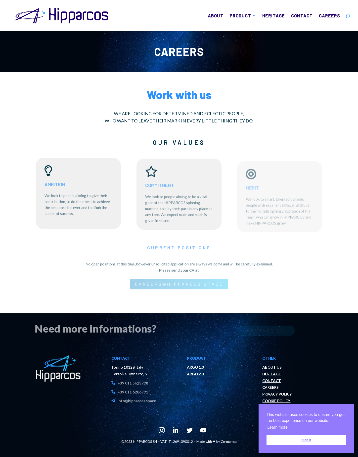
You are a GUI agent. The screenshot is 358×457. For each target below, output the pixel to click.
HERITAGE (271, 374)
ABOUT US (271, 367)
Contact (302, 16)
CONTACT (271, 380)
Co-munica (229, 442)
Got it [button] (306, 440)
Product (240, 16)
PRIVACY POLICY (277, 394)
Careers (329, 16)
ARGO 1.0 (195, 367)
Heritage (273, 16)
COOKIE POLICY (276, 401)
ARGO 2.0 (195, 374)
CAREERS (270, 387)
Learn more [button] (277, 427)
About (216, 16)
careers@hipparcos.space (179, 287)
